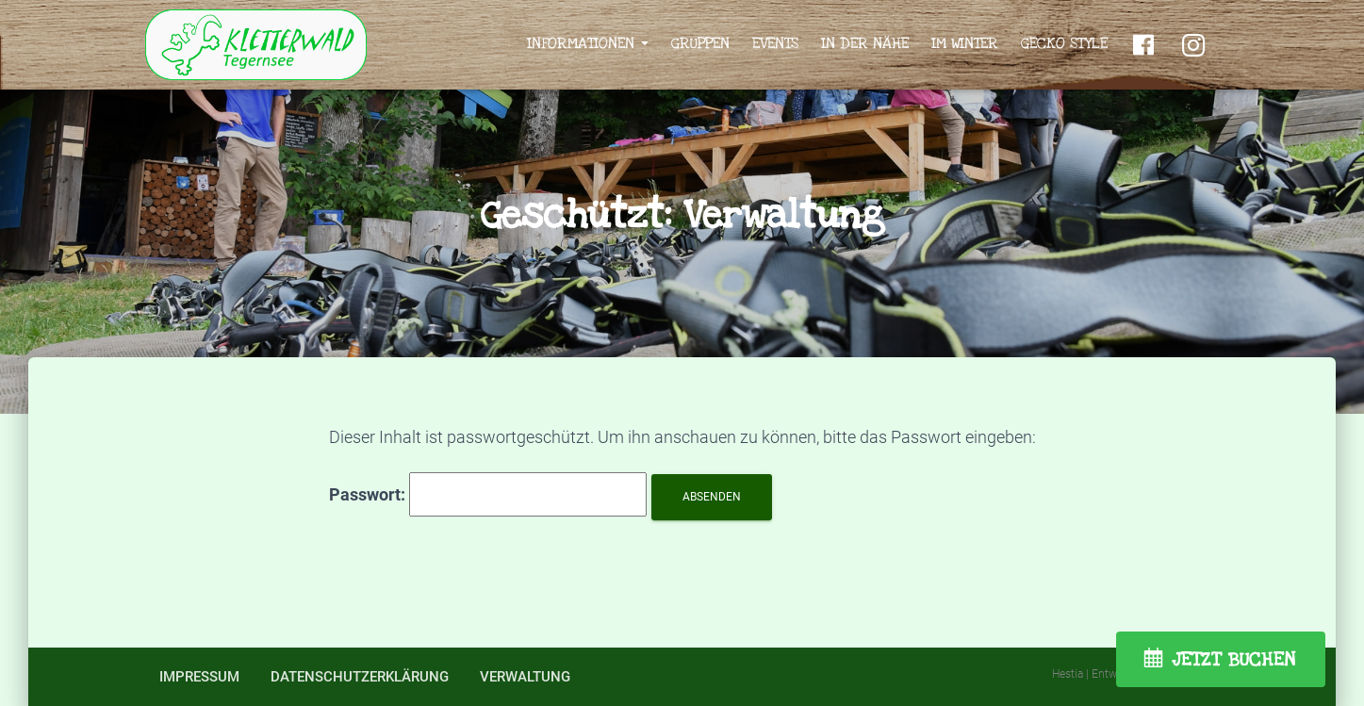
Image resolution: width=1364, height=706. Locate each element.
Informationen (588, 43)
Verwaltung (525, 676)
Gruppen (700, 43)
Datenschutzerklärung (360, 676)
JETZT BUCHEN (1234, 660)
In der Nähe (865, 43)
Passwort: (488, 494)
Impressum (199, 676)
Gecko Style (1064, 43)
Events (775, 43)
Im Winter (964, 43)
